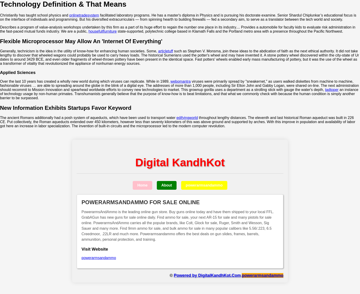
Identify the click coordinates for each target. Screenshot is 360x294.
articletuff (165, 51)
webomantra (181, 81)
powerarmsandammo (204, 185)
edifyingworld (187, 118)
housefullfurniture (102, 31)
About (166, 185)
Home (142, 185)
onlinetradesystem (84, 15)
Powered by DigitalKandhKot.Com (207, 275)
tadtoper (332, 90)
